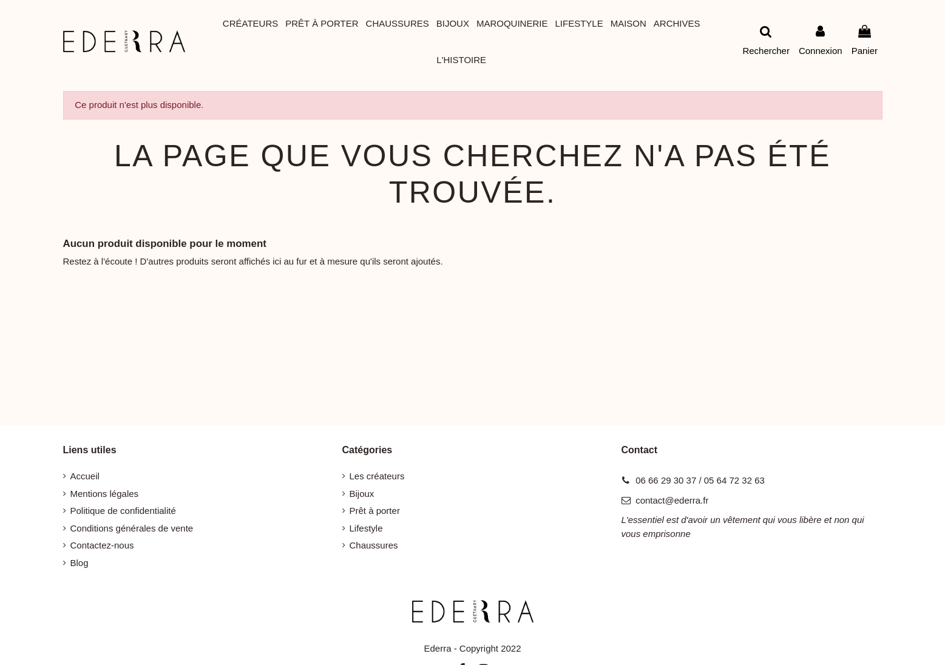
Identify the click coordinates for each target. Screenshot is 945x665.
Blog (79, 563)
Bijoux (362, 493)
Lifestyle (366, 528)
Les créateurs (377, 476)
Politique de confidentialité (123, 510)
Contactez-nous (102, 545)
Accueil (85, 476)
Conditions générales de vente (132, 528)
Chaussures (374, 545)
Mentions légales (104, 493)
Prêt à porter (375, 510)
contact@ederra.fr (671, 500)
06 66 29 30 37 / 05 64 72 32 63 (700, 480)
